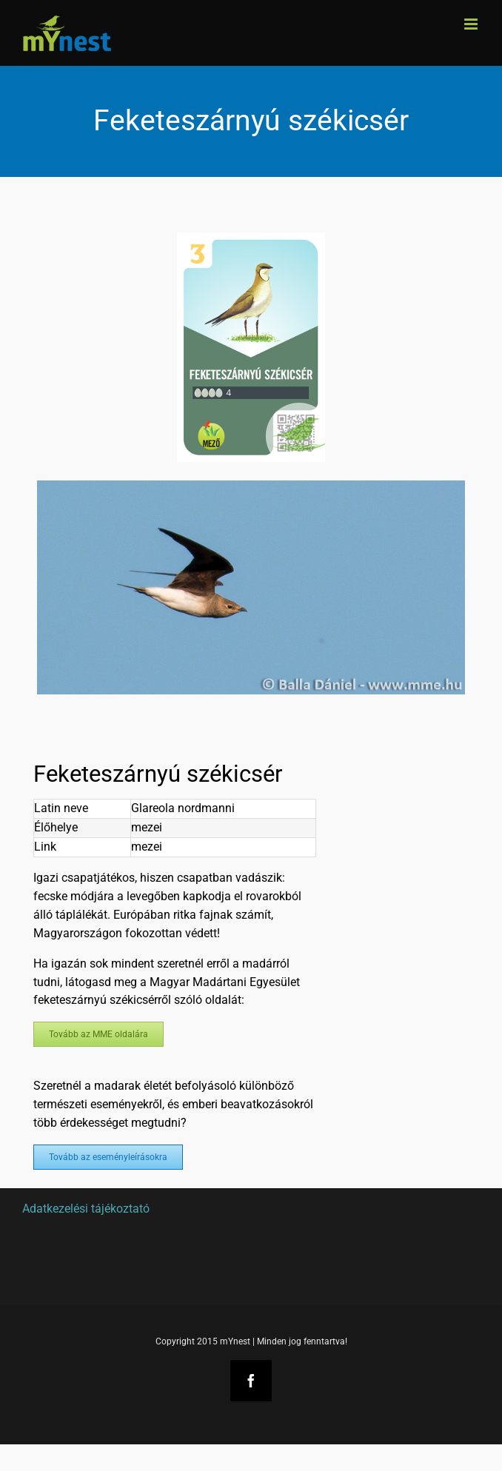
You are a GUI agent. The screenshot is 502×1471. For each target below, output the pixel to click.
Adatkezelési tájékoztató (86, 1209)
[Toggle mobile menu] (472, 24)
